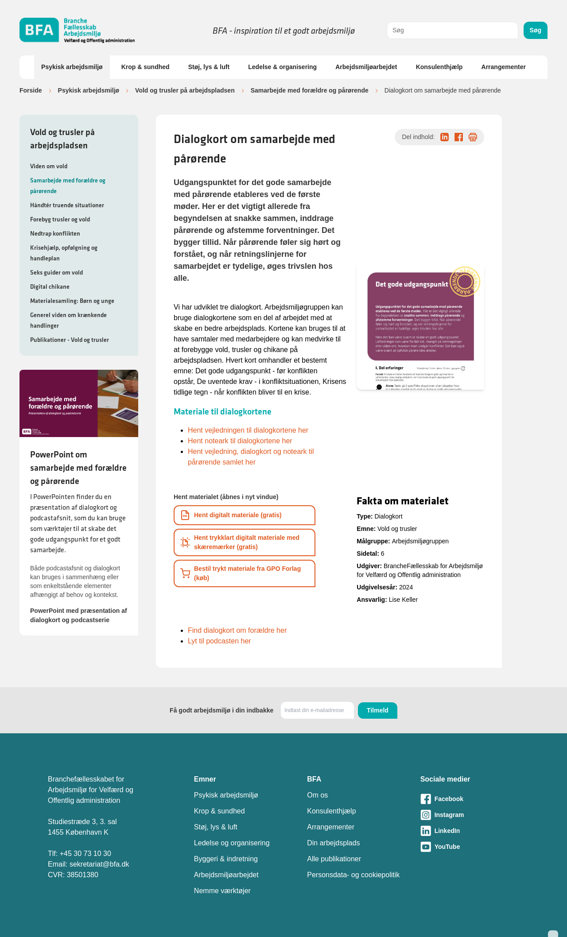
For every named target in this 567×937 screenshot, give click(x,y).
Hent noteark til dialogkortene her (240, 441)
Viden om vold (48, 166)
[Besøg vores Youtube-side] (469, 846)
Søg (535, 30)
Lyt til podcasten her (219, 641)
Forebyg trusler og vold (60, 219)
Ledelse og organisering (232, 843)
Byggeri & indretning (226, 859)
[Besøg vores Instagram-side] (469, 814)
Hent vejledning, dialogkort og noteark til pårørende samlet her (251, 457)
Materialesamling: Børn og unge (72, 301)
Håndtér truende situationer (67, 205)
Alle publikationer (334, 859)
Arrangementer (504, 66)
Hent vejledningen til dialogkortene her (248, 430)
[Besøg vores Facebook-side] (469, 799)
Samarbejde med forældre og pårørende (310, 90)
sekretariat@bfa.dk (99, 864)
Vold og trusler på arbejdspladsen (185, 90)
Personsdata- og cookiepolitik (353, 875)
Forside (30, 90)
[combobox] (452, 30)
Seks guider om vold (56, 272)
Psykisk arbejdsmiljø (72, 66)
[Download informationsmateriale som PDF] (244, 515)
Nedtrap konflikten (55, 233)
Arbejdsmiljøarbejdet (366, 66)
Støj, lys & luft (208, 66)
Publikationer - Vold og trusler (69, 340)
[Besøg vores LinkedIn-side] (469, 830)
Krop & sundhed (145, 66)
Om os (317, 795)
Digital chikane (50, 286)
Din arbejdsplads (333, 843)
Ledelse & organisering (282, 66)
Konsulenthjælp (439, 66)
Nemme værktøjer (222, 890)
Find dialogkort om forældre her (237, 630)
